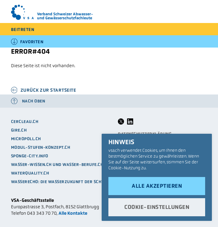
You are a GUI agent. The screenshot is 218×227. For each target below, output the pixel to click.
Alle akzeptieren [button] (157, 186)
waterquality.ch (30, 173)
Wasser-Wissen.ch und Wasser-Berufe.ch (57, 164)
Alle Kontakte (72, 213)
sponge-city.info (29, 156)
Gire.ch (19, 130)
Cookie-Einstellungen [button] (156, 207)
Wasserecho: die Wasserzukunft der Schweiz (61, 181)
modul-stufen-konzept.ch (40, 147)
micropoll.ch (26, 138)
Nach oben (33, 101)
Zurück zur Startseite (48, 90)
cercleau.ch (25, 121)
